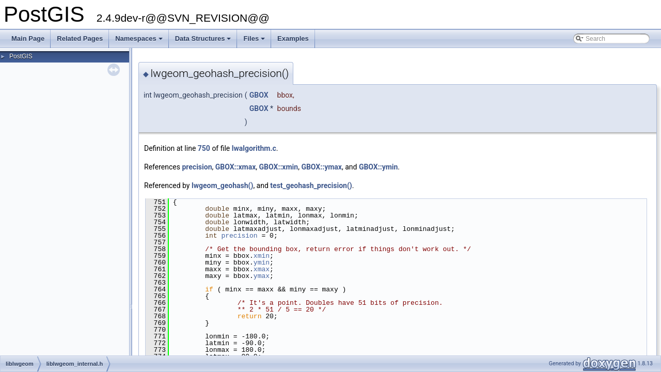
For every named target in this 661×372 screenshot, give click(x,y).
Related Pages (80, 38)
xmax (262, 269)
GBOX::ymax (321, 167)
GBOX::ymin (378, 167)
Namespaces (139, 41)
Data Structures (204, 41)
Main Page (27, 38)
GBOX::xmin (278, 167)
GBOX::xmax (235, 167)
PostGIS (21, 56)
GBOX (259, 95)
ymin (262, 262)
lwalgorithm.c (254, 148)
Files (254, 41)
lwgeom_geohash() (222, 185)
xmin (262, 255)
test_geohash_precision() (311, 185)
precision (197, 167)
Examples (293, 38)
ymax (262, 276)
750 (204, 148)
